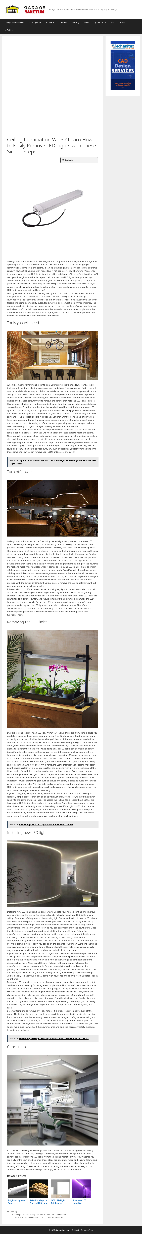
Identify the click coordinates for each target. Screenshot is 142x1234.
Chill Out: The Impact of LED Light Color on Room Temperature (36, 1217)
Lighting (13, 1212)
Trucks (122, 22)
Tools (86, 22)
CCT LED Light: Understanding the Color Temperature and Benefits (38, 1214)
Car (112, 22)
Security (75, 22)
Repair (51, 22)
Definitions (9, 30)
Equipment (101, 22)
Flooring (63, 22)
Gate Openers (35, 22)
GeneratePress (87, 1230)
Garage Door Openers (14, 22)
